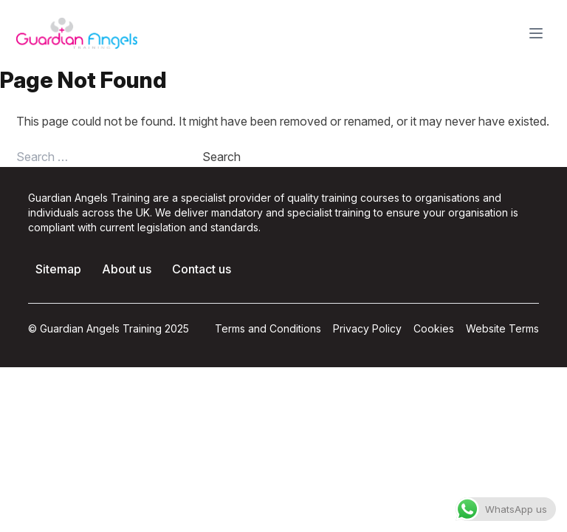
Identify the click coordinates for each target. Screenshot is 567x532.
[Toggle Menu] (536, 33)
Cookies (433, 328)
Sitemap (58, 269)
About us (126, 269)
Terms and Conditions (268, 328)
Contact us (201, 269)
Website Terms (502, 328)
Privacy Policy (367, 328)
